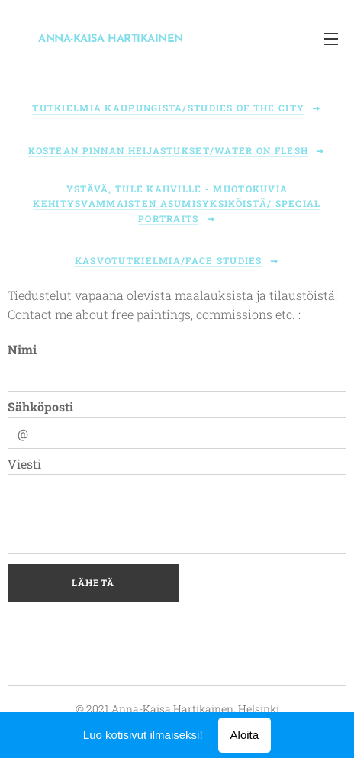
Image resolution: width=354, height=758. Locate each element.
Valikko (331, 39)
